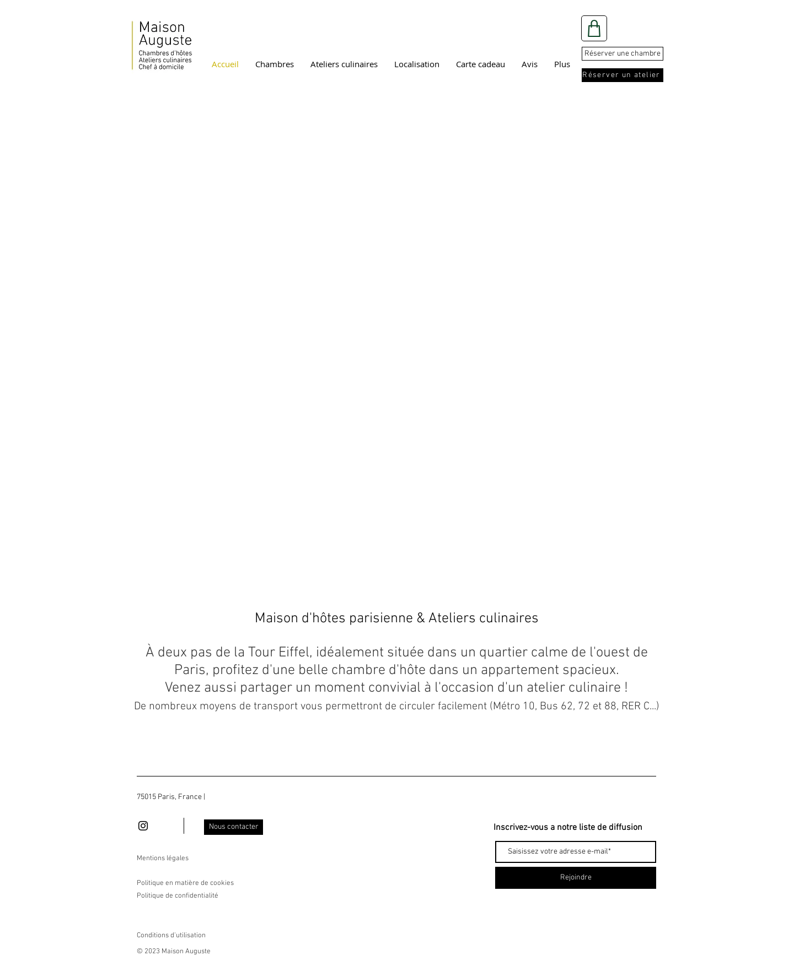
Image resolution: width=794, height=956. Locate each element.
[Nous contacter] (233, 827)
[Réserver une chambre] (622, 54)
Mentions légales (163, 858)
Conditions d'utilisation (171, 935)
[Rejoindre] (575, 878)
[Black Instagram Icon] (143, 825)
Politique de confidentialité (177, 896)
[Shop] (594, 28)
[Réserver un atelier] (622, 75)
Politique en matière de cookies (186, 883)
